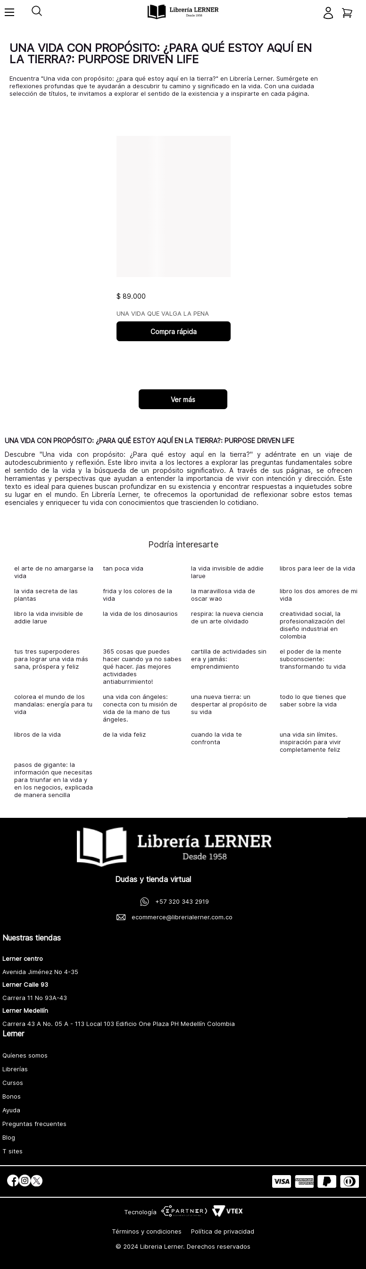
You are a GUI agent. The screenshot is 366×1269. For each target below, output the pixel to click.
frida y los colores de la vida (137, 594)
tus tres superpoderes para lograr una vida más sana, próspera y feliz (51, 658)
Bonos (11, 1096)
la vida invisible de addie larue (227, 572)
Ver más (183, 399)
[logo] (183, 12)
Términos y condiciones (147, 1231)
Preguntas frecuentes (34, 1123)
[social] (13, 1181)
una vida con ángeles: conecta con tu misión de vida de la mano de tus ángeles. (140, 708)
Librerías (15, 1069)
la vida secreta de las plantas (46, 594)
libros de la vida (37, 734)
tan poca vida (123, 568)
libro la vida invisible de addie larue (48, 617)
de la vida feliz (124, 734)
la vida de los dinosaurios (140, 613)
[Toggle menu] (9, 16)
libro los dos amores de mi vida (319, 594)
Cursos (12, 1082)
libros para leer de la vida (317, 568)
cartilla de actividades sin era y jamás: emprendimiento (228, 658)
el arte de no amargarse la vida (53, 572)
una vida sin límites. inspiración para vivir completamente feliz (310, 742)
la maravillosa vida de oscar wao (223, 594)
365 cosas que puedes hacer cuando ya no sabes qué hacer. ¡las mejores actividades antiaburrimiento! (142, 666)
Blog (8, 1137)
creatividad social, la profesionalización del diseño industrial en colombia (312, 625)
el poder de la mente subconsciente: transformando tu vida (313, 658)
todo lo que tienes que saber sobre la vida (313, 700)
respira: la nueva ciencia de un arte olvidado (227, 617)
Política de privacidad (222, 1231)
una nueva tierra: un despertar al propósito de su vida (229, 704)
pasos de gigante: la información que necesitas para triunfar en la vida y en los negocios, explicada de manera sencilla (53, 779)
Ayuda (11, 1110)
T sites (12, 1151)
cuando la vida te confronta (216, 738)
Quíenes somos (25, 1055)
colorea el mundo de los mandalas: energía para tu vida (53, 704)
